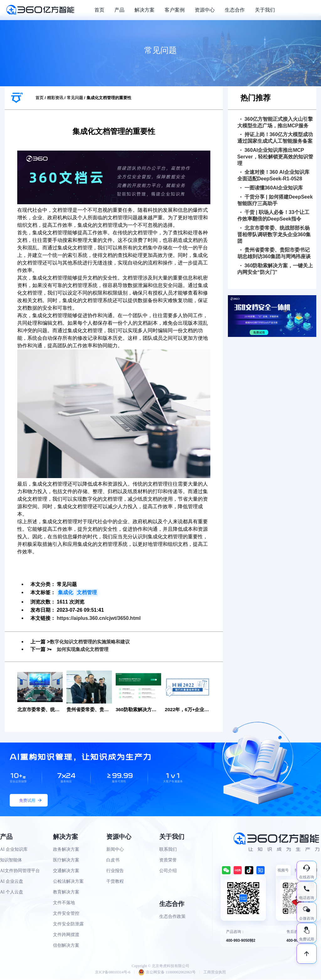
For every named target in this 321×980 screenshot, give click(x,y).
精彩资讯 (55, 97)
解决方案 (144, 10)
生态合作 (235, 10)
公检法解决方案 (68, 881)
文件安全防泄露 (68, 924)
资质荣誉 (168, 860)
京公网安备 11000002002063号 (167, 972)
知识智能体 (11, 860)
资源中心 (205, 10)
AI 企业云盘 (11, 881)
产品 (119, 10)
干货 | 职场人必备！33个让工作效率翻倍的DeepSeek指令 (273, 215)
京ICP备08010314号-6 (112, 972)
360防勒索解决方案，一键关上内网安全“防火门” (275, 269)
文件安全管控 (66, 913)
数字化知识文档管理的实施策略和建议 (92, 641)
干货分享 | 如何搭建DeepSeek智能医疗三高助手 (275, 200)
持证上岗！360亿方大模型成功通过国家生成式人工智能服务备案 (275, 138)
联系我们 (168, 849)
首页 (99, 10)
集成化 (65, 592)
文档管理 (87, 592)
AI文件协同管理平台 (20, 871)
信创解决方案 (66, 945)
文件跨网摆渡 (66, 935)
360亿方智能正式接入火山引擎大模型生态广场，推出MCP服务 (275, 122)
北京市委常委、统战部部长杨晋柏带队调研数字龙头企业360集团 (274, 234)
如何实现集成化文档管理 (84, 649)
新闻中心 (115, 849)
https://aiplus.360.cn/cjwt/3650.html (99, 618)
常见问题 (75, 97)
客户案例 (175, 10)
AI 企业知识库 (14, 849)
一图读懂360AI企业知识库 (271, 187)
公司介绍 (168, 871)
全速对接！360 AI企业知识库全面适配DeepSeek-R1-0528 (273, 175)
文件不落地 (64, 903)
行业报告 (115, 871)
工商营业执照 (214, 972)
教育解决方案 (66, 892)
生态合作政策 (172, 916)
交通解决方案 (66, 871)
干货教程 (115, 881)
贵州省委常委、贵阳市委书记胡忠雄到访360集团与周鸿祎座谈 (274, 253)
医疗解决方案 (66, 860)
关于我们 (265, 10)
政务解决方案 (66, 849)
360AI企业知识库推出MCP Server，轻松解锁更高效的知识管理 (275, 156)
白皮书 (112, 860)
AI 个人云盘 (11, 892)
